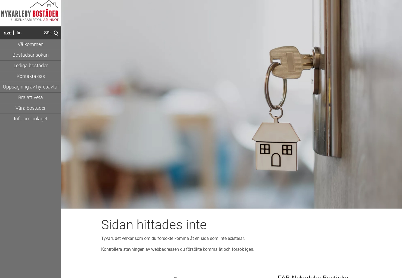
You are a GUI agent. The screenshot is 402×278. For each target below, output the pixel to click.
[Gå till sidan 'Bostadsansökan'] (30, 55)
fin (19, 32)
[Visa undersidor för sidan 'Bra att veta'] (30, 98)
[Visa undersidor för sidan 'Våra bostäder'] (30, 108)
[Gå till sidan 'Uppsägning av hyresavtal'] (30, 87)
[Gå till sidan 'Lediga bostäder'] (30, 66)
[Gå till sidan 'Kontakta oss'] (30, 76)
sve (7, 32)
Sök (51, 33)
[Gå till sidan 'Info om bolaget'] (30, 119)
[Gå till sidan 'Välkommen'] (30, 44)
